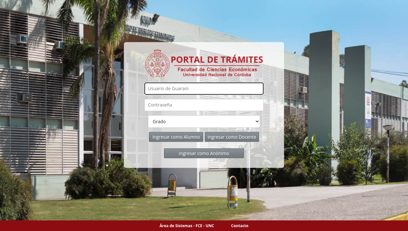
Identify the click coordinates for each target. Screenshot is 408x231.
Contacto (240, 225)
